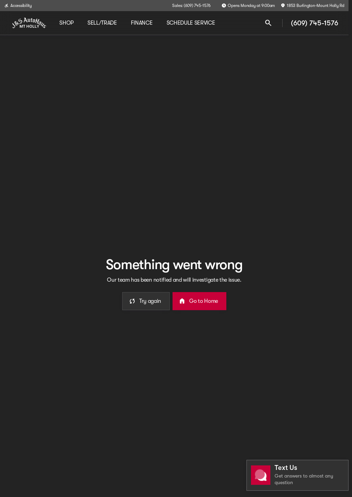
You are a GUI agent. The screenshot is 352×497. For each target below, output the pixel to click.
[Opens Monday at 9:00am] (248, 5)
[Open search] (268, 22)
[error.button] (146, 301)
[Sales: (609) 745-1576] (191, 5)
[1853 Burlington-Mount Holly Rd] (312, 5)
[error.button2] (199, 301)
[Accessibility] (18, 5)
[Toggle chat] (297, 475)
